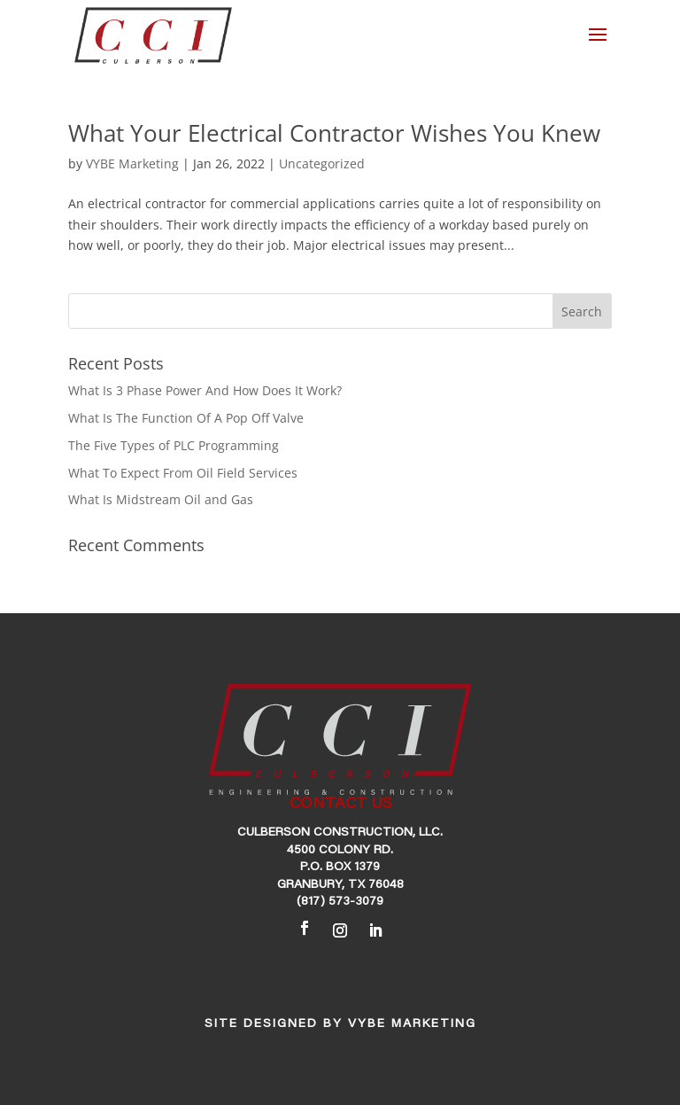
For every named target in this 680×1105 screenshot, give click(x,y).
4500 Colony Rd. (340, 850)
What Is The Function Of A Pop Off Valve (186, 417)
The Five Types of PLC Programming (173, 445)
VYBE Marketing (132, 163)
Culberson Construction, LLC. (340, 833)
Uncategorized (322, 163)
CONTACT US (340, 805)
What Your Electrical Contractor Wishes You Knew (334, 133)
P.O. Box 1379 (340, 867)
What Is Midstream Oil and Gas (160, 499)
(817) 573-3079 (340, 902)
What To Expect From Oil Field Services (183, 472)
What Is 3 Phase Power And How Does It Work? (205, 390)
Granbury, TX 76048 (340, 885)
